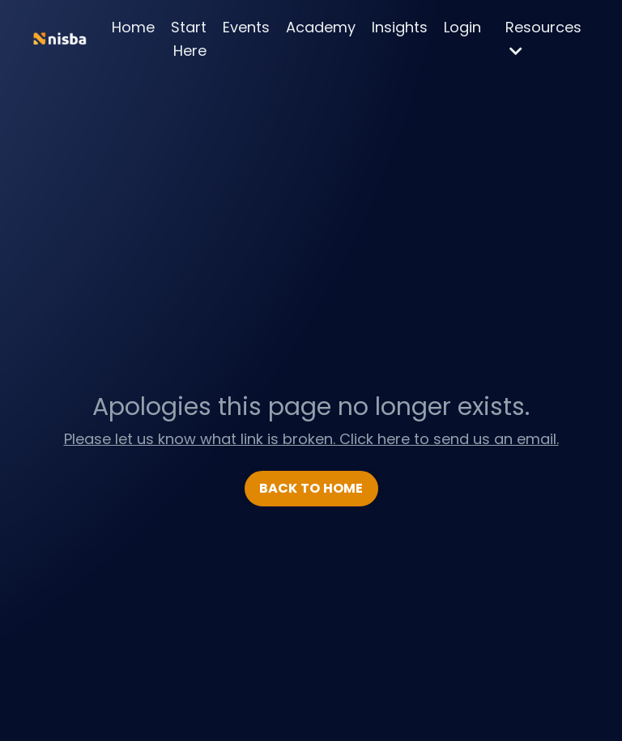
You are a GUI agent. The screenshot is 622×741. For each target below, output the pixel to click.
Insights (400, 27)
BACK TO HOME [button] (311, 488)
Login (462, 27)
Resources (543, 37)
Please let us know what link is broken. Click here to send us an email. (311, 439)
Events (246, 27)
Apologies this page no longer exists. (311, 407)
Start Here (189, 39)
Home (133, 27)
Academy (321, 27)
